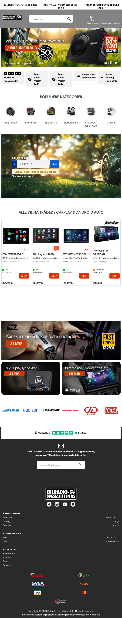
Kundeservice (112, 541)
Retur (5, 561)
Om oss (7, 565)
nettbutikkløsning (56, 614)
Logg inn (117, 23)
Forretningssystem (32, 614)
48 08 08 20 (113, 537)
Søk (54, 164)
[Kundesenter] (105, 18)
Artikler (6, 557)
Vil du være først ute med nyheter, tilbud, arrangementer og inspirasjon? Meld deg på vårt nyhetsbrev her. (61, 453)
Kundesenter (9, 553)
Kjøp (24, 275)
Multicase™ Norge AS (88, 614)
